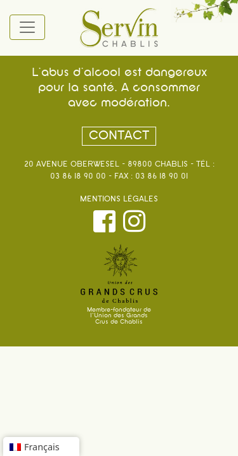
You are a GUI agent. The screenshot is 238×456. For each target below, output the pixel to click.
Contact (119, 136)
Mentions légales (119, 199)
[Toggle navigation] (27, 27)
